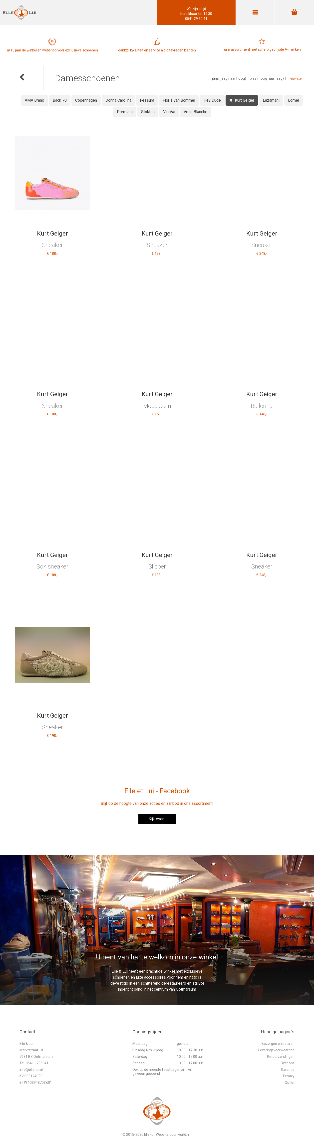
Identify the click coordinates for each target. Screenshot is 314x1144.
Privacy (289, 1076)
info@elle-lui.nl (31, 1070)
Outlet (290, 1083)
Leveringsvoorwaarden (276, 1050)
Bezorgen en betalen (278, 1044)
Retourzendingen (281, 1057)
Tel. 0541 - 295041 (33, 1063)
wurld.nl (183, 1135)
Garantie (288, 1070)
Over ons (288, 1063)
